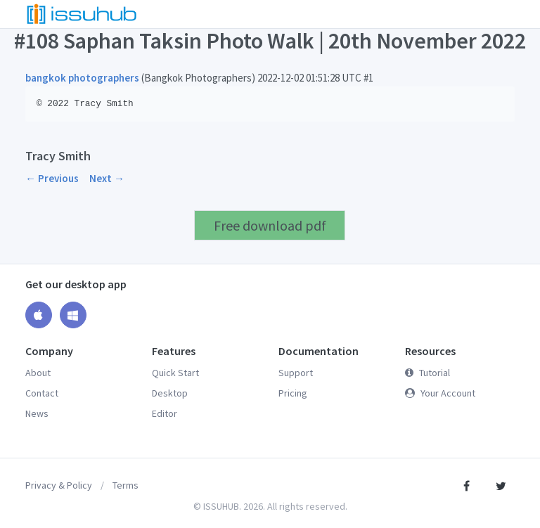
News (37, 413)
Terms (125, 485)
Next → (106, 178)
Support (295, 372)
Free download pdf (270, 225)
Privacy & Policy (58, 485)
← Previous (52, 178)
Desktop (170, 393)
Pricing (292, 393)
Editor (164, 413)
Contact (41, 393)
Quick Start (175, 372)
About (38, 372)
